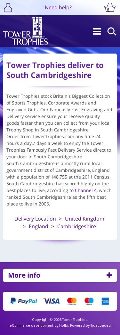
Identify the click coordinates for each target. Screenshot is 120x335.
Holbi (63, 325)
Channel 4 (86, 190)
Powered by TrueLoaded (90, 325)
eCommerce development (31, 325)
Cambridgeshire (76, 226)
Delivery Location (35, 218)
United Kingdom (84, 218)
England (38, 226)
